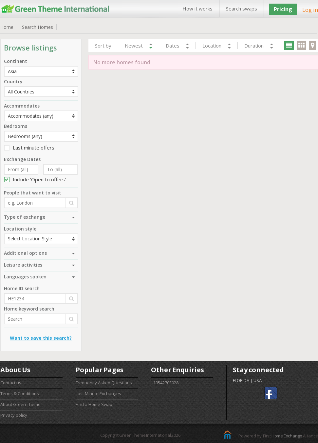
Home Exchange (286, 436)
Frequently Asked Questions (104, 383)
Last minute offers (29, 147)
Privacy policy (13, 415)
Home (6, 27)
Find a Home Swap (94, 404)
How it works (197, 8)
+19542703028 (164, 383)
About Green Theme (20, 404)
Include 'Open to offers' (35, 179)
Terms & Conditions (19, 393)
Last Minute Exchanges (98, 393)
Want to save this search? (41, 338)
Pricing (283, 9)
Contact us (10, 383)
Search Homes (37, 27)
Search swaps (241, 8)
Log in (310, 9)
